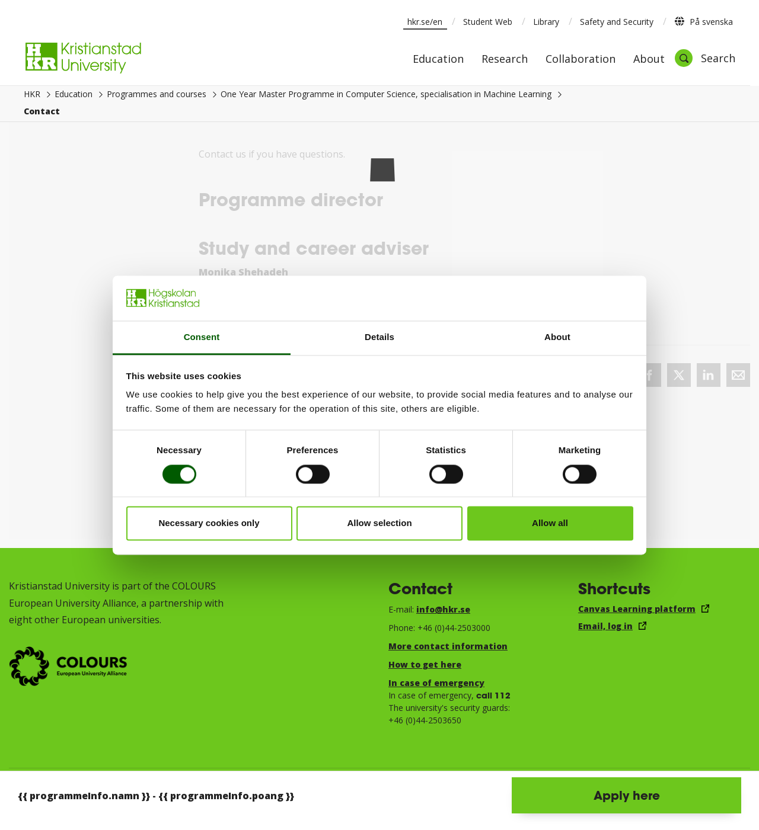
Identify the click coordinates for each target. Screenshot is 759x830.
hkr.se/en (424, 21)
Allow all (550, 523)
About (649, 59)
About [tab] (557, 337)
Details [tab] (379, 337)
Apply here (627, 795)
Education (438, 59)
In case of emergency (436, 682)
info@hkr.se (443, 609)
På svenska (703, 21)
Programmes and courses (156, 94)
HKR (32, 94)
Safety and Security (616, 21)
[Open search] (705, 58)
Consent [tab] (202, 337)
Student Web (487, 21)
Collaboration (581, 59)
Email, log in (605, 626)
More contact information (448, 646)
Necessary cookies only (208, 523)
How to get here (424, 664)
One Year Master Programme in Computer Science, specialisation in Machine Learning (386, 94)
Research (504, 59)
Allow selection (379, 523)
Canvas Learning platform (637, 608)
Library (546, 21)
